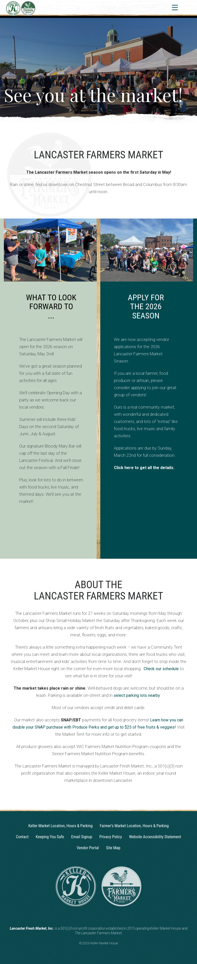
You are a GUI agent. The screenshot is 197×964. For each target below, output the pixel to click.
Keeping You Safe (50, 836)
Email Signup (81, 836)
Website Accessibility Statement (155, 836)
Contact (22, 836)
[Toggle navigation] (174, 7)
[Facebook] (103, 916)
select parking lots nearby (137, 695)
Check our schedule (161, 668)
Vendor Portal (88, 847)
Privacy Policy (110, 836)
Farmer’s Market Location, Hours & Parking (134, 825)
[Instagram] (93, 916)
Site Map (113, 847)
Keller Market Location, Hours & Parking (60, 825)
